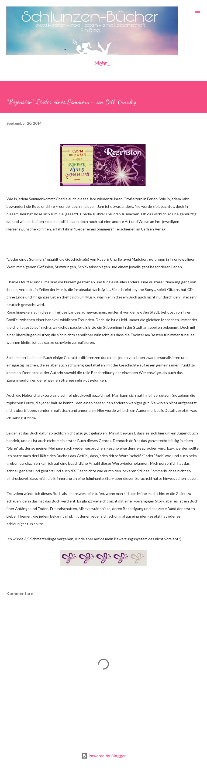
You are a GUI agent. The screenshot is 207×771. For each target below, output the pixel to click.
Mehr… (101, 64)
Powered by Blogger (103, 755)
